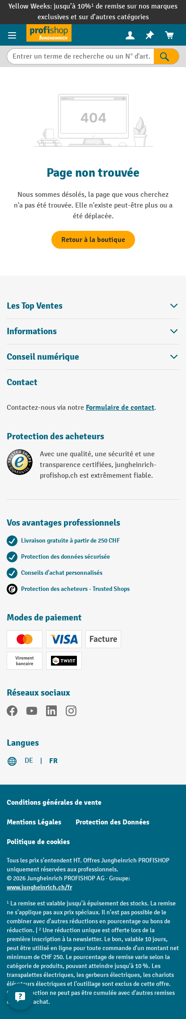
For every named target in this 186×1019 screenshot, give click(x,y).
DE (29, 760)
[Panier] (169, 35)
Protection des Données (112, 822)
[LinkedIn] (51, 712)
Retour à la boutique (93, 239)
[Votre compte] (130, 35)
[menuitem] (130, 35)
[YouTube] (31, 712)
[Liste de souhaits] (150, 35)
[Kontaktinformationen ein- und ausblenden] (20, 996)
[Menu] (13, 35)
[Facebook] (12, 712)
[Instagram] (71, 712)
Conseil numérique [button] (93, 356)
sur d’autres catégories (114, 17)
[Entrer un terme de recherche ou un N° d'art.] (80, 56)
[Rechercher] (166, 56)
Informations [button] (93, 331)
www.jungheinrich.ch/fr (39, 887)
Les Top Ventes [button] (93, 305)
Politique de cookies (38, 841)
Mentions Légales (34, 822)
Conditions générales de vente (54, 802)
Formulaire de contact (120, 407)
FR (53, 760)
